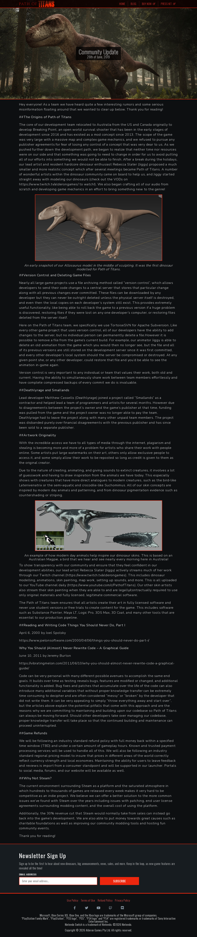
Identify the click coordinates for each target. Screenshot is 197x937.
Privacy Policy (122, 900)
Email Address (28, 874)
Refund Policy (105, 900)
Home (122, 4)
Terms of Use (88, 900)
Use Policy (72, 900)
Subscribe (119, 881)
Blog (133, 4)
